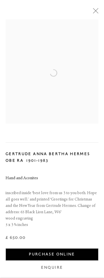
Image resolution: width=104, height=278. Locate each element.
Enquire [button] (52, 268)
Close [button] (94, 12)
